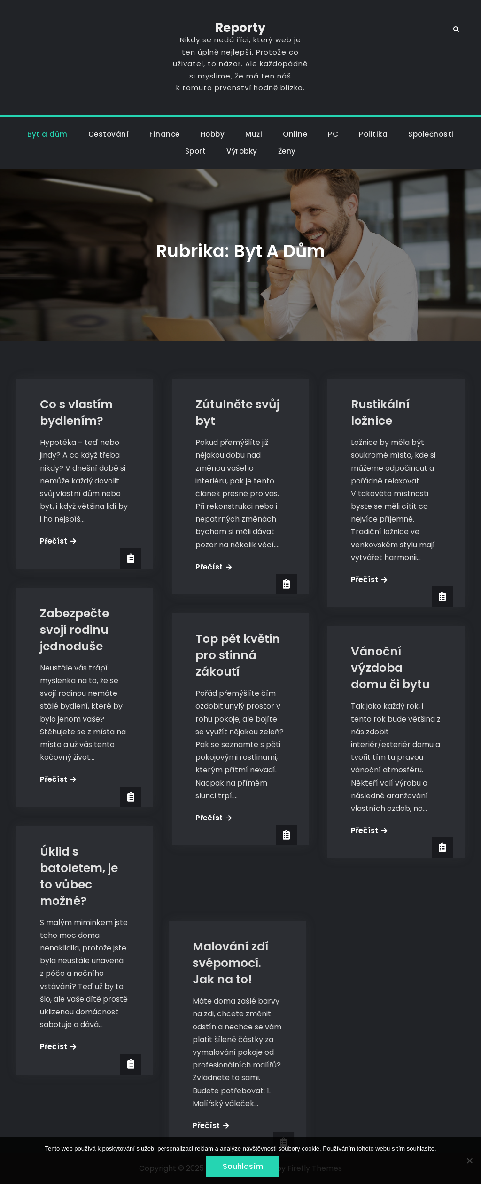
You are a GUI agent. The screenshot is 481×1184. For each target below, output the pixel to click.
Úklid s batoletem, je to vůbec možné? (79, 876)
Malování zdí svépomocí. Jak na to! (233, 906)
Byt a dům (47, 134)
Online (295, 134)
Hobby (213, 134)
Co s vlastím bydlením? (76, 412)
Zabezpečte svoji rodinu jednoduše (74, 629)
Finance (164, 134)
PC (333, 134)
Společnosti (431, 134)
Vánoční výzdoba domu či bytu (390, 668)
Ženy (287, 151)
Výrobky (241, 151)
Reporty (240, 27)
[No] (469, 1160)
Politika (373, 134)
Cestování (108, 134)
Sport (195, 151)
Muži (253, 134)
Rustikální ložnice (380, 412)
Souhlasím (243, 1166)
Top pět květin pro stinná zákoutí (237, 655)
